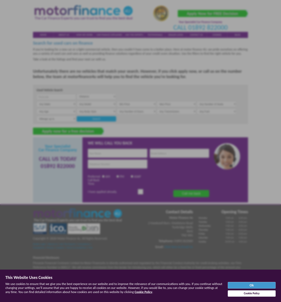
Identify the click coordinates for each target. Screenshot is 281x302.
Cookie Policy (143, 292)
